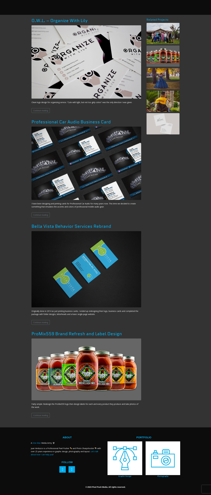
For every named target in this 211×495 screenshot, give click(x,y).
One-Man (37, 443)
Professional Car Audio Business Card (71, 122)
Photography (162, 476)
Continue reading (40, 110)
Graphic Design (124, 476)
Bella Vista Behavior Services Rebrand (71, 226)
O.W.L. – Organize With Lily (59, 21)
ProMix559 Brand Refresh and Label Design (76, 334)
